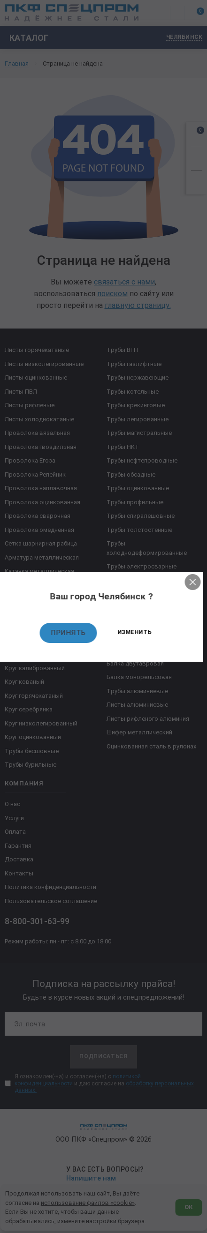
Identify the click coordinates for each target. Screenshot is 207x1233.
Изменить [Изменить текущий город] (137, 632)
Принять (70, 632)
